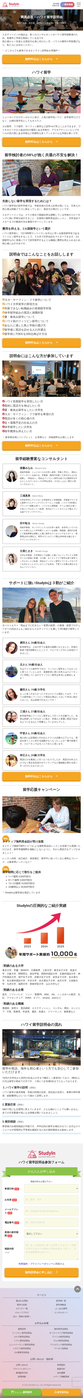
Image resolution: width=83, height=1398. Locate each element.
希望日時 (12, 1188)
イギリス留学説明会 (22, 1348)
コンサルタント (61, 1312)
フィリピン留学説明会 (22, 1333)
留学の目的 (22, 1305)
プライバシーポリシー (41, 1263)
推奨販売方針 (22, 1373)
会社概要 (61, 1373)
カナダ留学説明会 (22, 1337)
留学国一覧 (61, 1301)
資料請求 (21, 1392)
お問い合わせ (22, 1365)
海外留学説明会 (61, 1329)
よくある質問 (61, 1308)
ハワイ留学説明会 (22, 1341)
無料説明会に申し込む (41, 1272)
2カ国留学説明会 (21, 1352)
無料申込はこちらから (41, 59)
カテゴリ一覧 (22, 1308)
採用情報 (22, 1376)
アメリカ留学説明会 (61, 1337)
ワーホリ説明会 (61, 1348)
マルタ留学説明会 (61, 1341)
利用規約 (23, 1263)
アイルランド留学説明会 (61, 1344)
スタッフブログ (22, 1312)
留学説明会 (61, 1392)
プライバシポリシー (22, 1369)
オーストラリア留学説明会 (61, 1333)
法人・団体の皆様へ (22, 1316)
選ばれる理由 (22, 1301)
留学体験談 (61, 1305)
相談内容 (9, 1250)
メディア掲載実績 (61, 1376)
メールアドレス (11, 1211)
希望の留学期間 (11, 1234)
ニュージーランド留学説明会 (22, 1344)
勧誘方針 (61, 1369)
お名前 (11, 1199)
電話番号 (12, 1222)
